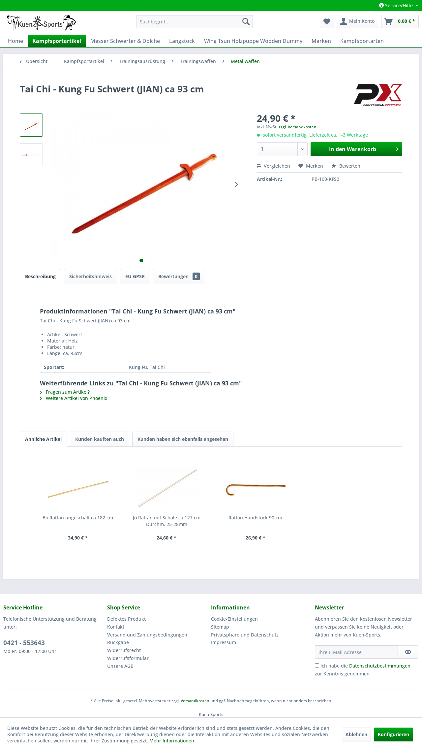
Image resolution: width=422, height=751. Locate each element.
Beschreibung (40, 276)
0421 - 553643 (24, 642)
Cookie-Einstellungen (234, 619)
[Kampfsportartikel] (57, 41)
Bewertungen (179, 276)
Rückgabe (118, 642)
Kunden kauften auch (99, 439)
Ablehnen (356, 734)
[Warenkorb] (400, 21)
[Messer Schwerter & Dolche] (125, 41)
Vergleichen (273, 166)
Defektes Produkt (126, 619)
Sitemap (220, 627)
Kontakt (115, 627)
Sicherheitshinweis (90, 276)
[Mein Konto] (357, 21)
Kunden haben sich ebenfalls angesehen (182, 439)
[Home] (15, 41)
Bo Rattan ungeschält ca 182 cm (78, 517)
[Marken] (321, 41)
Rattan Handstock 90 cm (255, 517)
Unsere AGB (120, 666)
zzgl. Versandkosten (297, 127)
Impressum (223, 642)
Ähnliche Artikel (43, 439)
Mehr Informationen (171, 740)
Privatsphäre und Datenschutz (245, 635)
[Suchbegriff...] (194, 21)
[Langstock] (182, 41)
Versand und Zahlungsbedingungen (147, 635)
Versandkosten (195, 700)
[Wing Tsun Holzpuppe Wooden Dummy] (253, 41)
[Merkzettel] (327, 21)
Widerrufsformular (128, 658)
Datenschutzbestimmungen (379, 666)
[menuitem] (194, 21)
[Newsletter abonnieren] (408, 652)
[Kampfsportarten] (362, 41)
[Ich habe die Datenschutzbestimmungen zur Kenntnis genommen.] (317, 665)
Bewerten (345, 166)
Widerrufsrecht (124, 650)
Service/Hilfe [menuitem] (396, 5)
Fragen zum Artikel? (65, 392)
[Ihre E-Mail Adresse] (356, 652)
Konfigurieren (393, 734)
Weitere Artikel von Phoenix (73, 398)
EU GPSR (135, 276)
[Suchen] (246, 21)
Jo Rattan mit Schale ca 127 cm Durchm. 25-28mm (166, 520)
